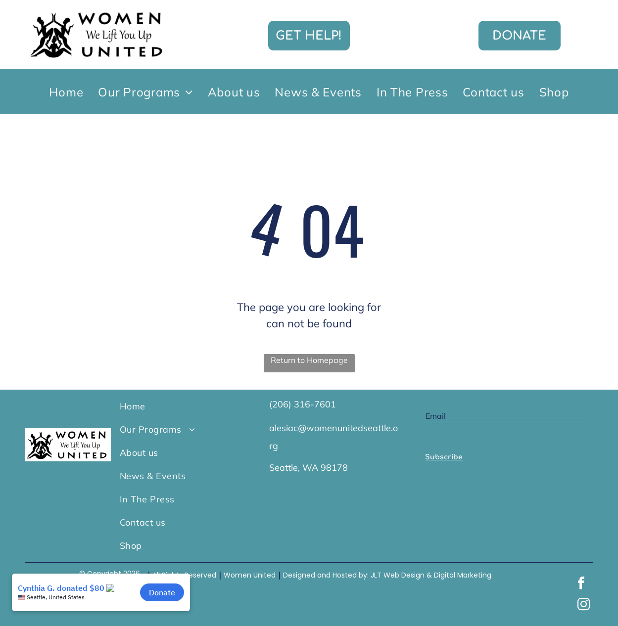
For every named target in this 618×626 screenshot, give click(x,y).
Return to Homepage (309, 360)
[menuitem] (66, 91)
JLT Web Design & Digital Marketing (431, 575)
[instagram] (583, 605)
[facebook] (581, 584)
